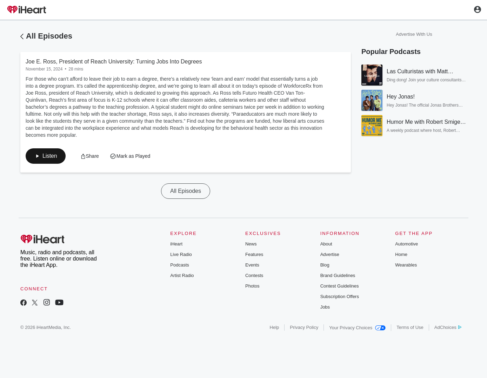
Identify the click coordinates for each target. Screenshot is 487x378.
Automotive (406, 244)
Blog (324, 265)
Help (274, 327)
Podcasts (179, 265)
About (326, 244)
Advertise (329, 254)
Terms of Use (409, 327)
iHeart (176, 244)
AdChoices (447, 327)
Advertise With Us (414, 34)
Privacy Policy (304, 327)
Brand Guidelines (337, 275)
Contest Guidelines (339, 286)
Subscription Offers (339, 296)
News (251, 244)
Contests (254, 275)
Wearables (406, 265)
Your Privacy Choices (357, 327)
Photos (252, 286)
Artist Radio (182, 275)
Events (252, 265)
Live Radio (181, 254)
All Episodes (49, 36)
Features (254, 254)
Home (401, 254)
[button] (46, 156)
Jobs (325, 307)
